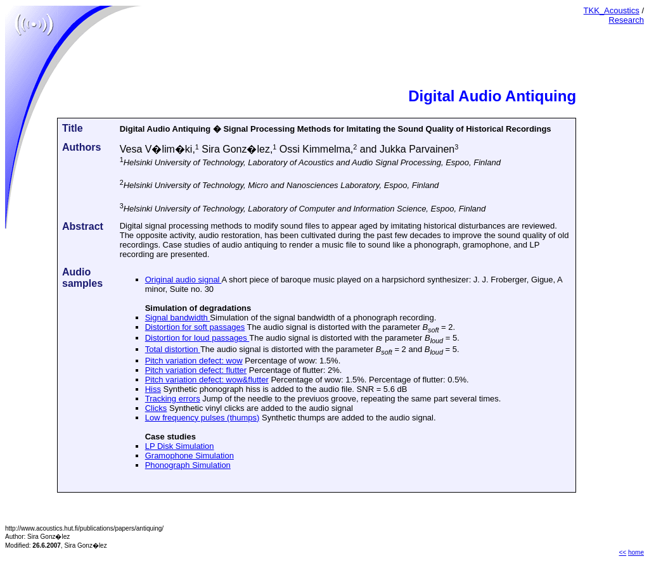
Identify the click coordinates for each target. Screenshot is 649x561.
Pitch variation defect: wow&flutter (207, 379)
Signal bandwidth (177, 317)
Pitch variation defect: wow (194, 360)
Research (626, 20)
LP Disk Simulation (179, 446)
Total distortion (172, 349)
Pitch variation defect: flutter (196, 370)
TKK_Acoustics (611, 10)
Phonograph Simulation (188, 465)
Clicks (156, 408)
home (636, 552)
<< (623, 552)
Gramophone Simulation (189, 455)
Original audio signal (183, 279)
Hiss (153, 389)
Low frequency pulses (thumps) (202, 417)
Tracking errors (172, 398)
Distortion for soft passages (195, 327)
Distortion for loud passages (197, 338)
